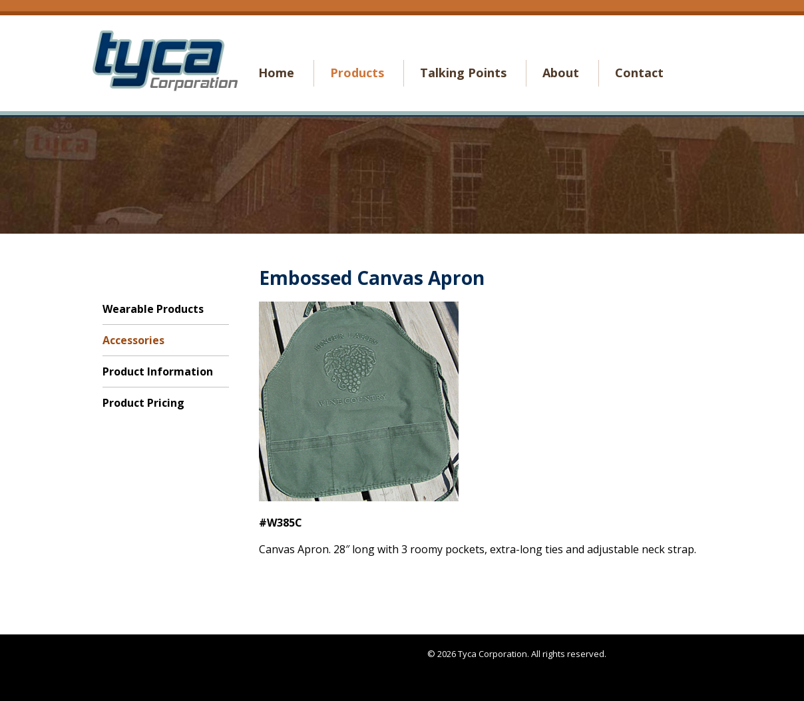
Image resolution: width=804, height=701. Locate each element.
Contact (639, 73)
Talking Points (463, 73)
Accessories (133, 340)
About (560, 73)
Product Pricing (143, 402)
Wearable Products (153, 309)
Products (357, 73)
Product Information (157, 371)
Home (276, 73)
